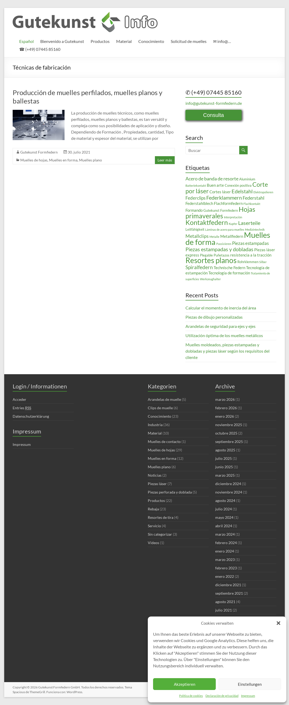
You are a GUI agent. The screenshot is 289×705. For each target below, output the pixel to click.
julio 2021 (223, 610)
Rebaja (153, 509)
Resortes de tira (160, 517)
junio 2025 (224, 467)
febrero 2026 (226, 408)
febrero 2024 (226, 542)
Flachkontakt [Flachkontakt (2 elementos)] (251, 203)
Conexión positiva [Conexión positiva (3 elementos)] (238, 185)
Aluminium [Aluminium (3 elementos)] (247, 179)
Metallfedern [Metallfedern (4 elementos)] (231, 236)
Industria (155, 424)
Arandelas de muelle (164, 399)
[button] (278, 623)
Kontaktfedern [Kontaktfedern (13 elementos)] (206, 222)
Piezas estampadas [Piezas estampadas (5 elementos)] (250, 243)
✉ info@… (222, 41)
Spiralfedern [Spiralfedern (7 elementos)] (199, 267)
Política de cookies (191, 695)
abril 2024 (223, 526)
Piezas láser (157, 483)
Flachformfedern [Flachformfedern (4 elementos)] (228, 203)
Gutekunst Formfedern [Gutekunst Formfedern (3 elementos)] (220, 210)
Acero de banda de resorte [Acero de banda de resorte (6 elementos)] (211, 178)
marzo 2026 (225, 399)
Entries (22, 408)
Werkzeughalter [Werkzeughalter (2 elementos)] (210, 279)
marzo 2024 (225, 534)
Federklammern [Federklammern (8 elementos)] (224, 197)
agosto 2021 (225, 601)
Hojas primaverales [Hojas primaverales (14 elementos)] (220, 212)
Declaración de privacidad (221, 695)
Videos (153, 542)
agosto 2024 (225, 500)
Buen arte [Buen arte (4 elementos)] (215, 185)
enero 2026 (224, 416)
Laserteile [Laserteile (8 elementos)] (249, 223)
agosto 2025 (225, 450)
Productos (100, 41)
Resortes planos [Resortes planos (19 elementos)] (211, 260)
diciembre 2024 (228, 483)
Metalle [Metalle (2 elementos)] (214, 236)
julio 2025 (223, 458)
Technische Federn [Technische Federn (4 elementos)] (229, 267)
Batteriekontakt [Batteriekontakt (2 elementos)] (195, 185)
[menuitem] (26, 41)
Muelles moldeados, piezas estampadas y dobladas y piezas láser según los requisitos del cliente (227, 351)
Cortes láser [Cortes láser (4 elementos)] (220, 191)
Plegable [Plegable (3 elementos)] (206, 255)
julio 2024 (223, 509)
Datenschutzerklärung (31, 416)
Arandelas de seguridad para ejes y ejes (220, 326)
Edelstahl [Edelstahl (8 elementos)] (242, 191)
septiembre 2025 (229, 441)
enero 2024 (224, 551)
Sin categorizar (160, 534)
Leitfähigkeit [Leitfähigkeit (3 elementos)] (194, 229)
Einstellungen (250, 684)
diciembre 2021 (228, 585)
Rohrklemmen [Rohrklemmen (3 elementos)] (247, 262)
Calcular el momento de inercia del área (220, 307)
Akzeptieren (184, 684)
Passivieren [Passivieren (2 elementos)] (223, 243)
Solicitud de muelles (189, 41)
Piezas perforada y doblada (170, 492)
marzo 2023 (225, 559)
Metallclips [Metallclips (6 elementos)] (197, 236)
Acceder (19, 399)
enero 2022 (224, 576)
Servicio (154, 526)
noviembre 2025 (228, 424)
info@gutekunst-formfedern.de (213, 103)
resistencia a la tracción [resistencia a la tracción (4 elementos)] (250, 255)
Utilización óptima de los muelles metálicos (224, 335)
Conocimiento (151, 41)
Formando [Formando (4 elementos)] (194, 210)
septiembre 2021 (229, 593)
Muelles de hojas (33, 160)
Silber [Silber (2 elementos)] (263, 262)
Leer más (165, 160)
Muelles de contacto (164, 441)
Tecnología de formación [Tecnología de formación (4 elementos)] (229, 272)
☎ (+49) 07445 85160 (39, 49)
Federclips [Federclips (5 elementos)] (195, 198)
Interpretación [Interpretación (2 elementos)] (233, 217)
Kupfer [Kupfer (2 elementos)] (233, 223)
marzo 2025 (225, 475)
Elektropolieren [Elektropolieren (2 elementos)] (263, 192)
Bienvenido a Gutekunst (62, 41)
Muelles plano (90, 160)
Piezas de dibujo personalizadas (214, 316)
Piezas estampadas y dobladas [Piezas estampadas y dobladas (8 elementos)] (219, 249)
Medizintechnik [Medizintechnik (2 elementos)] (255, 229)
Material (124, 41)
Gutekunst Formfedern (39, 152)
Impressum (248, 695)
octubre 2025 (226, 433)
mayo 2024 (224, 517)
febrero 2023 (226, 568)
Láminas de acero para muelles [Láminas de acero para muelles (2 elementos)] (224, 229)
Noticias (154, 475)
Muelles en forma (63, 160)
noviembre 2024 (228, 492)
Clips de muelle (160, 408)
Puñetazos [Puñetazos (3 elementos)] (221, 255)
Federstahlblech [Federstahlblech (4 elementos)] (199, 203)
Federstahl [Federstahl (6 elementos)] (253, 198)
